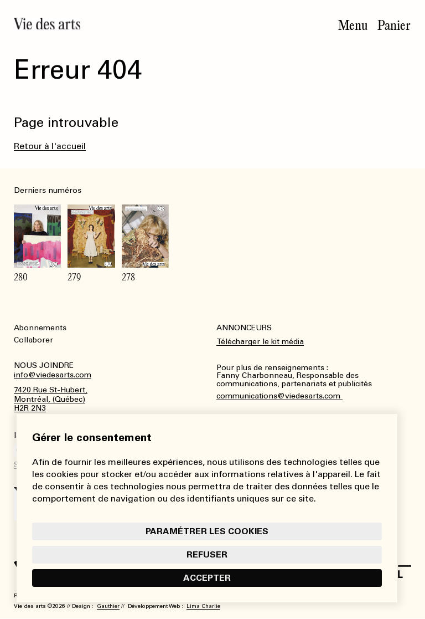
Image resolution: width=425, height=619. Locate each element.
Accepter (207, 577)
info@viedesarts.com (52, 375)
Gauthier (108, 606)
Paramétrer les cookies (207, 531)
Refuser (206, 554)
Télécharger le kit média (260, 341)
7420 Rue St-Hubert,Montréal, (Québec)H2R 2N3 (50, 399)
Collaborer (33, 340)
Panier (394, 25)
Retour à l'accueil (50, 146)
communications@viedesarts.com (279, 396)
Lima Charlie (203, 606)
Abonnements (40, 327)
